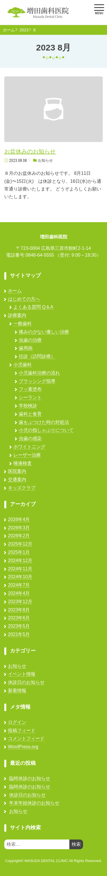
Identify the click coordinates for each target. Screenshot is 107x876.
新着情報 (17, 690)
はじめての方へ (24, 299)
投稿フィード (21, 730)
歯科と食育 (30, 413)
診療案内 (17, 315)
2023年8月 (19, 609)
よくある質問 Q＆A (33, 307)
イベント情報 (21, 674)
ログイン (17, 722)
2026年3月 (19, 527)
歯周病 (26, 348)
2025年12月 (20, 544)
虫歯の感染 (30, 438)
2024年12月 (20, 560)
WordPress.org (23, 746)
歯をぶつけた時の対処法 (44, 422)
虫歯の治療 (30, 340)
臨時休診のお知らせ (29, 778)
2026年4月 (19, 519)
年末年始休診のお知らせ (34, 802)
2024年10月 (20, 576)
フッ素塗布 (30, 389)
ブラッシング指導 (37, 381)
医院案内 (17, 471)
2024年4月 (19, 593)
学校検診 (28, 405)
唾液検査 (22, 463)
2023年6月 (19, 617)
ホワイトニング (29, 446)
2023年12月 (20, 601)
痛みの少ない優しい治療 (44, 331)
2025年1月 (19, 552)
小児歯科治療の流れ (39, 372)
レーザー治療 (27, 455)
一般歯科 (22, 323)
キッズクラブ (21, 487)
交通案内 (17, 479)
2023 (24, 30)
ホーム (9, 30)
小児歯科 (22, 364)
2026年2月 (19, 535)
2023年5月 (19, 626)
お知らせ (45, 160)
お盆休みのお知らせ (30, 151)
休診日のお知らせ (26, 682)
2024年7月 (19, 585)
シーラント (30, 397)
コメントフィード (26, 738)
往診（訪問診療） (37, 356)
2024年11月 (20, 568)
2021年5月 (19, 634)
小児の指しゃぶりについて (46, 430)
